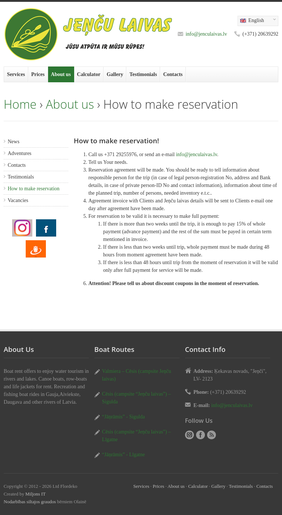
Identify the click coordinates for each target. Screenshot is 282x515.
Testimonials (143, 74)
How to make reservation (33, 188)
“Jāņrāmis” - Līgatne (123, 454)
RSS (211, 435)
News (13, 141)
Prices (38, 74)
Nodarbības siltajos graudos (30, 501)
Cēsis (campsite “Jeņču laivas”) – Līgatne (136, 435)
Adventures (20, 153)
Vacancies (18, 200)
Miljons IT (35, 494)
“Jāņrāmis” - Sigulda (123, 416)
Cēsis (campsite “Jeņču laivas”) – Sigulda (136, 397)
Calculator (89, 74)
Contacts (172, 74)
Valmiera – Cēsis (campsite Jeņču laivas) (136, 375)
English (257, 21)
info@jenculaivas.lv (206, 34)
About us (61, 74)
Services (16, 74)
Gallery (114, 74)
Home (20, 104)
